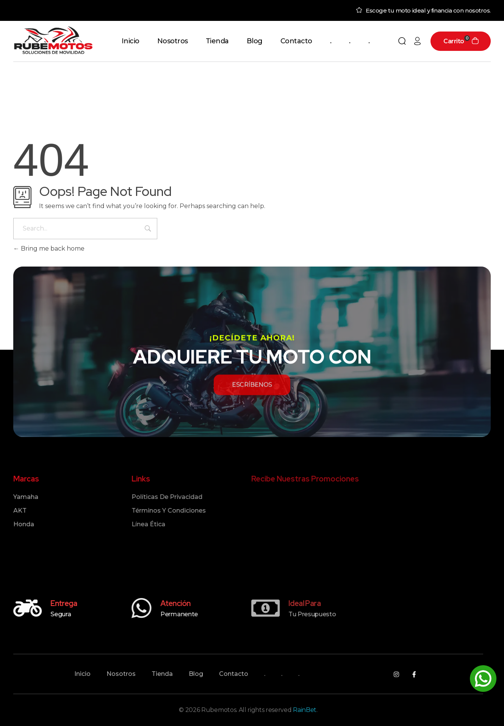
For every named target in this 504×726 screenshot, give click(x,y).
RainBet (304, 709)
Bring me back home (49, 248)
